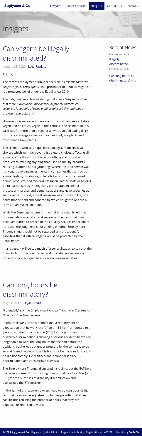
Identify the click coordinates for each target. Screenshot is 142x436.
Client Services (76, 6)
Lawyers (55, 6)
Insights (96, 6)
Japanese (132, 5)
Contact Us (114, 6)
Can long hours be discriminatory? (30, 289)
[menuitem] (56, 6)
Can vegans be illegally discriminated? (36, 53)
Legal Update (37, 66)
